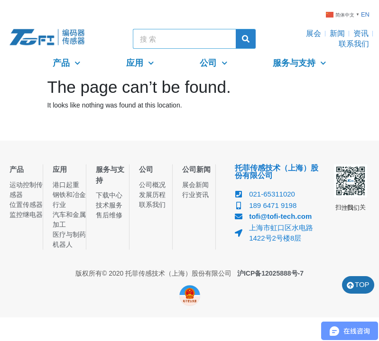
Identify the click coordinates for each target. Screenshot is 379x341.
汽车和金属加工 (69, 219)
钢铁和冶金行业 (69, 199)
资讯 (361, 33)
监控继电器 (26, 214)
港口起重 (66, 184)
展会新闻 (195, 184)
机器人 (63, 244)
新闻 (337, 33)
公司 (214, 63)
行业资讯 (195, 194)
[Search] (246, 38)
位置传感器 (26, 204)
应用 (140, 63)
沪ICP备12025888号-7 (270, 273)
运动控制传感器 (26, 189)
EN (365, 14)
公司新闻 (196, 169)
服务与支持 (299, 63)
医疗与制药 (69, 234)
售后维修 (109, 215)
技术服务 (109, 205)
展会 (313, 33)
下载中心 (109, 195)
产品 (67, 63)
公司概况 (152, 184)
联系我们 (354, 44)
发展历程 (152, 194)
